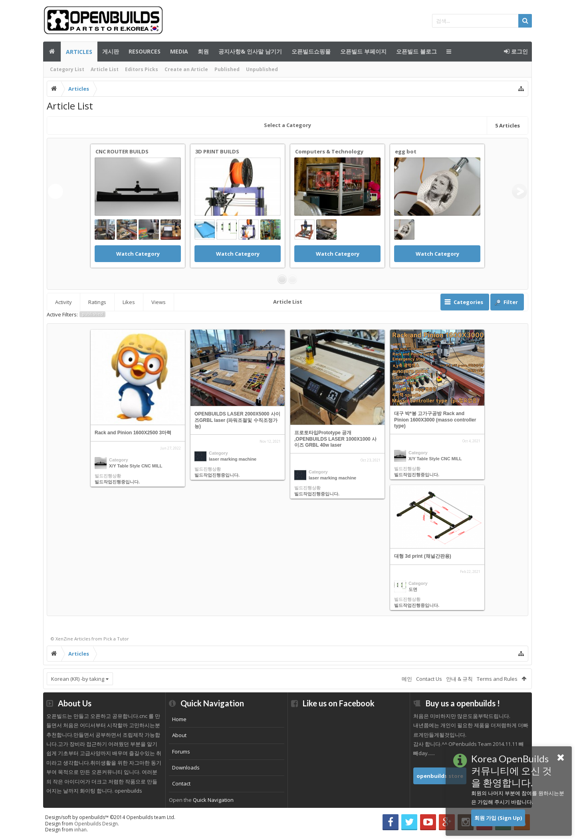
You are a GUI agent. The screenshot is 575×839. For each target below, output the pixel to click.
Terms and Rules (497, 678)
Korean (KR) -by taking (77, 678)
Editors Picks (141, 69)
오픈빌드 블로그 (416, 51)
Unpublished (262, 69)
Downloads (186, 767)
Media (179, 51)
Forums (181, 751)
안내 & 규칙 (459, 678)
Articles (79, 52)
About (179, 735)
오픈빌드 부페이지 (363, 51)
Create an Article (186, 69)
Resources (145, 51)
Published (227, 69)
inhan (80, 829)
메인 (52, 52)
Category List (67, 69)
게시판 (110, 51)
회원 (203, 51)
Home (179, 719)
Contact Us (429, 678)
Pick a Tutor (116, 639)
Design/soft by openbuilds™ (110, 817)
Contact (181, 783)
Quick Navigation (213, 799)
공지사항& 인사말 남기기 (250, 51)
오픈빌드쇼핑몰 (311, 51)
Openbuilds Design (96, 823)
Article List (105, 69)
